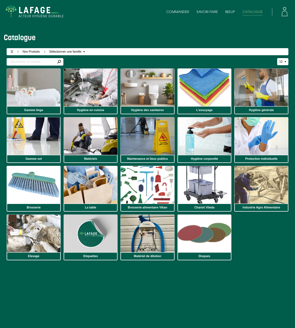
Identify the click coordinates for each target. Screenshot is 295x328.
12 (282, 61)
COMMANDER (177, 12)
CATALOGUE (253, 12)
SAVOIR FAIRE (207, 12)
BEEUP (230, 12)
